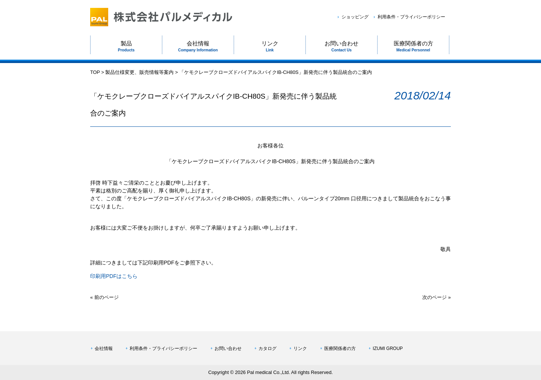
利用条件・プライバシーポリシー (411, 17)
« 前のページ (104, 297)
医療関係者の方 (340, 348)
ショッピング (355, 17)
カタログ (267, 348)
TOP (95, 72)
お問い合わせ (228, 348)
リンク (300, 348)
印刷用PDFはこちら (114, 276)
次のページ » (436, 297)
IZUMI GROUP (388, 348)
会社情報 (104, 348)
